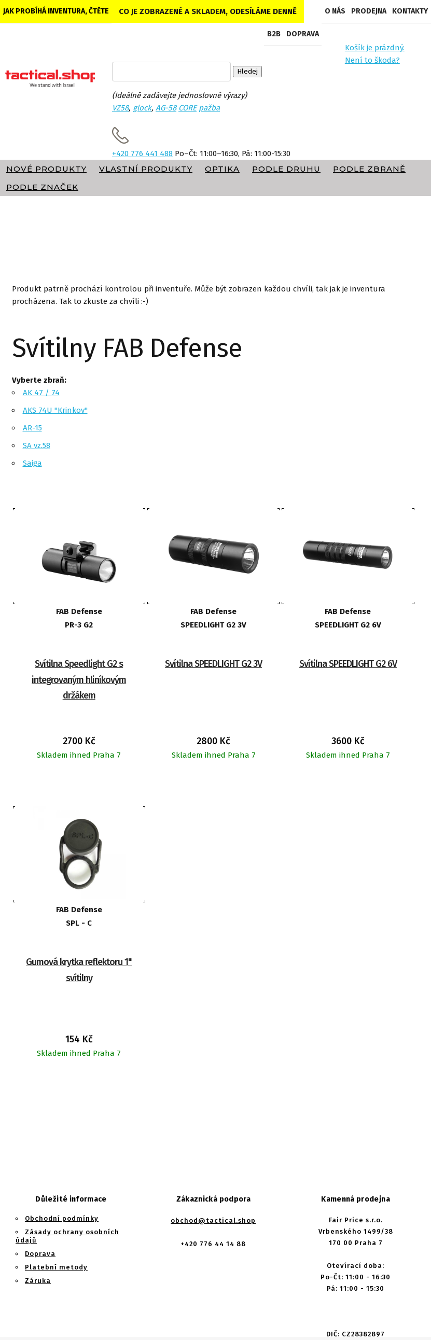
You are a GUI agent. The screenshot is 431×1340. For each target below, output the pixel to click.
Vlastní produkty (145, 169)
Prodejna (368, 11)
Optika (222, 169)
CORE (187, 108)
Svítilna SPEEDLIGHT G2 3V (213, 663)
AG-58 (166, 108)
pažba (209, 108)
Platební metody (56, 1267)
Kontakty (410, 11)
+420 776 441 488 (142, 153)
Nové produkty (46, 169)
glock (142, 108)
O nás (335, 11)
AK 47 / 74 (41, 392)
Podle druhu (286, 169)
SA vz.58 (36, 445)
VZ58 (120, 108)
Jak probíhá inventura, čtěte (56, 11)
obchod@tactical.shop (213, 1220)
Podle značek (42, 187)
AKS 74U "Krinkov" (55, 410)
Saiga (32, 463)
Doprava (302, 34)
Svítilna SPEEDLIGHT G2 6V (348, 663)
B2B (274, 34)
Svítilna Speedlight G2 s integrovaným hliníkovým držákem (79, 679)
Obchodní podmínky (62, 1218)
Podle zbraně (369, 169)
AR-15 (32, 427)
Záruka (38, 1281)
